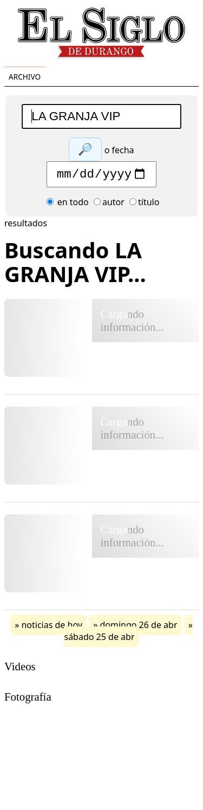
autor (109, 205)
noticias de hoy (51, 627)
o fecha (119, 150)
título (144, 205)
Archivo (25, 76)
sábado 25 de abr (99, 639)
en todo (68, 205)
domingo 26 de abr (138, 627)
